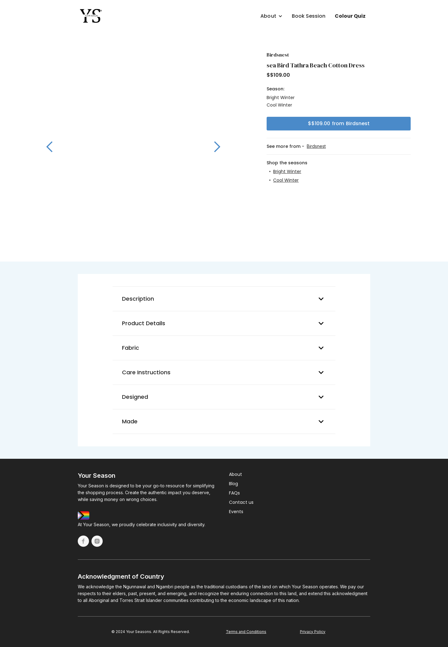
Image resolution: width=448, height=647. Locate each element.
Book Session (308, 16)
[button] (248, 14)
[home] (91, 16)
